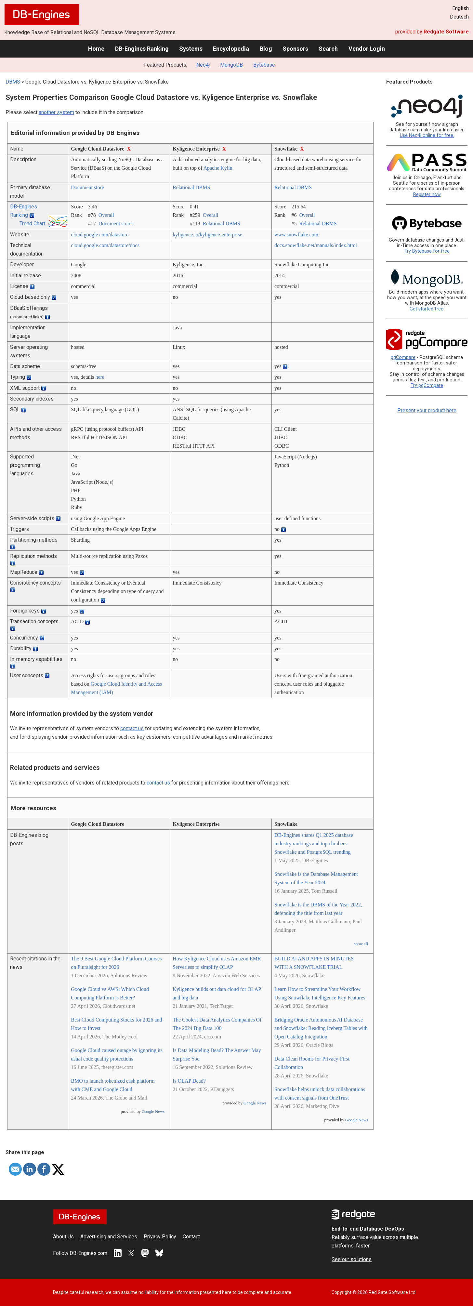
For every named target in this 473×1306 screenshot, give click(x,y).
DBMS (13, 82)
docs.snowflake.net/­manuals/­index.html (315, 245)
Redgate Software (446, 32)
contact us (132, 728)
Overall (106, 215)
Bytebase (264, 65)
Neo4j (203, 65)
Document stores (116, 223)
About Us (63, 1236)
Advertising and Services (108, 1236)
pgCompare (403, 357)
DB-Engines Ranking (142, 48)
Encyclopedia (231, 48)
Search (328, 48)
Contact (191, 1236)
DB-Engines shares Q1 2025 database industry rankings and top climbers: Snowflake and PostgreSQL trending (313, 843)
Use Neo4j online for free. (427, 135)
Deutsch (459, 17)
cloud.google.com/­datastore (99, 234)
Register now (427, 194)
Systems (191, 48)
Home (96, 48)
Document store (87, 187)
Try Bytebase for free (427, 251)
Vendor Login (366, 48)
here (99, 377)
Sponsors (295, 48)
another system (56, 112)
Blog (266, 48)
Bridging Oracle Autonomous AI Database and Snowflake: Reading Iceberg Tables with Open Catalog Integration (321, 1028)
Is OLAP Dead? (189, 1081)
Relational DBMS (191, 187)
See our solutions (352, 1259)
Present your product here (426, 410)
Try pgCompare (427, 385)
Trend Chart (32, 223)
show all (361, 944)
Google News (153, 1111)
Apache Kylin (217, 168)
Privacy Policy (160, 1236)
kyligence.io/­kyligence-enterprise (207, 234)
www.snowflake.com (296, 234)
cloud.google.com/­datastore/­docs (105, 245)
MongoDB (231, 65)
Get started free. (427, 309)
